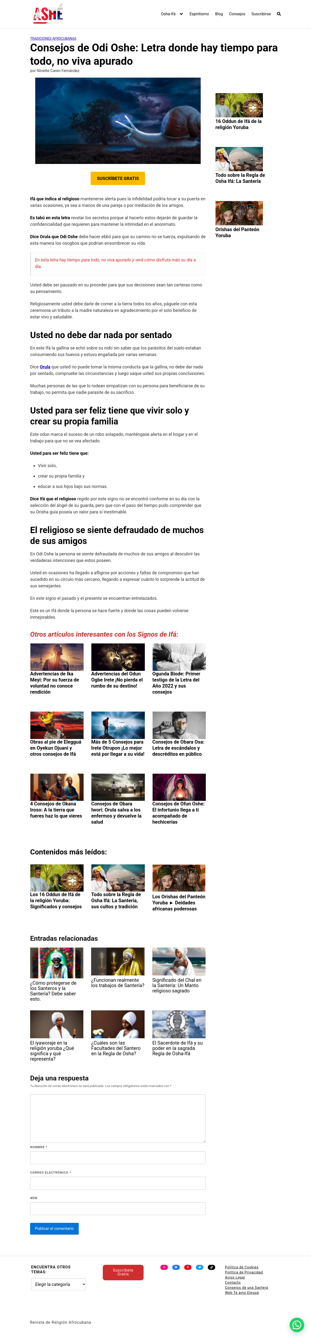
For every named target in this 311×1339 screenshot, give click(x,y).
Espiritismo (199, 14)
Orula (45, 366)
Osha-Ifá (168, 14)
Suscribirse (261, 14)
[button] (297, 1325)
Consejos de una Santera (246, 1288)
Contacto (233, 1282)
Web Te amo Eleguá (242, 1293)
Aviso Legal (235, 1277)
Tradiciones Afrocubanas (53, 39)
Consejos (237, 14)
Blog (219, 14)
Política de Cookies (242, 1267)
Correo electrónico (50, 1172)
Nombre (38, 1147)
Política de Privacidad (244, 1272)
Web (33, 1198)
